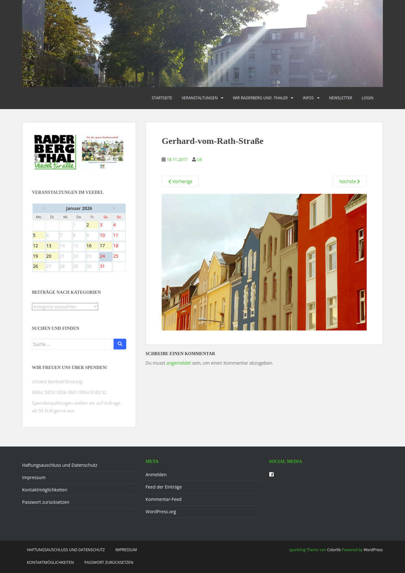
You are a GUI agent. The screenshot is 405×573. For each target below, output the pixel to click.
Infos (308, 98)
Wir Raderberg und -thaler (260, 98)
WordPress (373, 549)
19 (39, 256)
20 (52, 256)
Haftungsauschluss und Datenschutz (59, 465)
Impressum (34, 477)
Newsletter (340, 98)
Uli (199, 159)
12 (39, 246)
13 (52, 246)
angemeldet (178, 363)
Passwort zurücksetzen (45, 502)
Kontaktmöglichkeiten (44, 490)
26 (39, 266)
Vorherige (180, 181)
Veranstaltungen (200, 98)
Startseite (162, 98)
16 (92, 246)
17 (106, 246)
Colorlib (334, 549)
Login (367, 98)
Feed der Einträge (164, 487)
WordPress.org (161, 511)
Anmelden (156, 474)
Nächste (349, 181)
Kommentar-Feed (164, 499)
